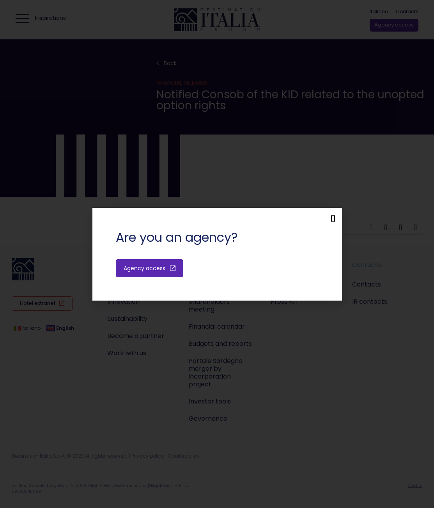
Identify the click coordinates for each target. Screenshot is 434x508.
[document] (217, 254)
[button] (333, 218)
